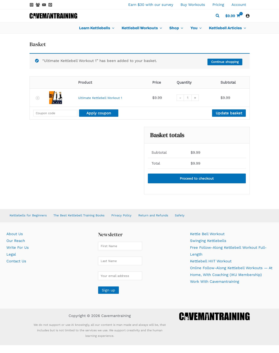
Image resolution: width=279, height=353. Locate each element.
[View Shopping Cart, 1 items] (232, 15)
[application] (112, 27)
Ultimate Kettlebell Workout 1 (101, 97)
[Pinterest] (50, 5)
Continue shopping (222, 61)
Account (238, 4)
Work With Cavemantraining (214, 284)
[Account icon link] (248, 16)
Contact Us (16, 263)
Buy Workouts (192, 4)
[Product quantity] (191, 97)
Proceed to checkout (196, 178)
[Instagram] (32, 5)
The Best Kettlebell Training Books (85, 217)
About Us (14, 236)
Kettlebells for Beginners (28, 217)
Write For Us (17, 250)
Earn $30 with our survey (150, 4)
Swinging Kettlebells (208, 243)
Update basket (229, 112)
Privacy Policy (131, 217)
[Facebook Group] (38, 5)
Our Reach (15, 243)
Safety (192, 217)
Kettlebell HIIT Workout (210, 263)
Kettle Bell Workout (207, 236)
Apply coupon (107, 112)
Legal (11, 256)
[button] (218, 16)
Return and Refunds (165, 217)
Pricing (218, 4)
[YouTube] (44, 5)
